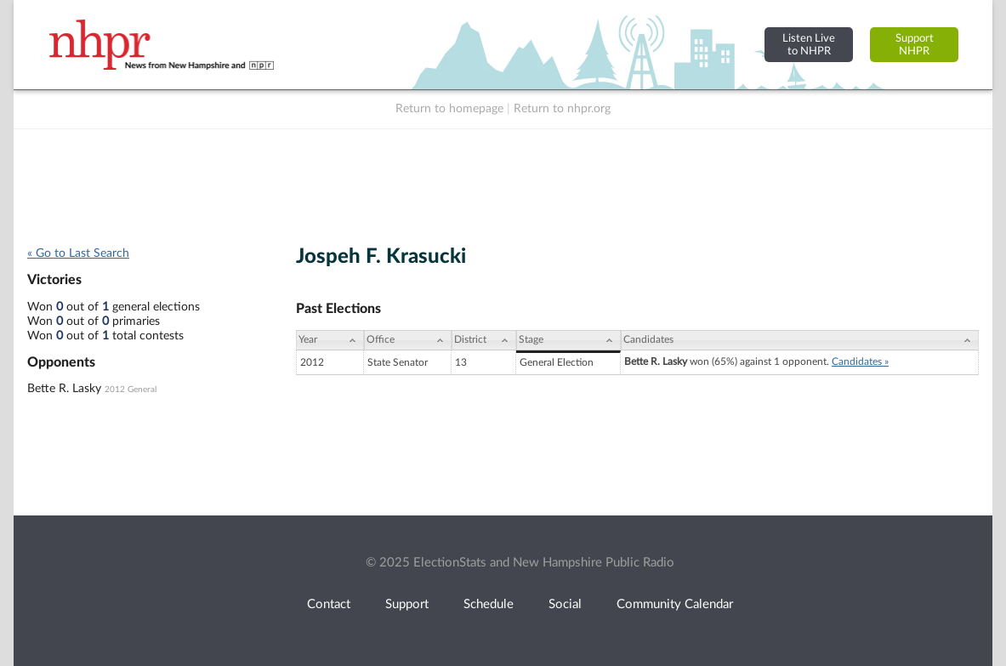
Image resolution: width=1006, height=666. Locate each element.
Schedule (488, 604)
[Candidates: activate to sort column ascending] (800, 340)
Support (407, 604)
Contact (328, 604)
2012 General (130, 389)
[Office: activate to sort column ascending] (408, 340)
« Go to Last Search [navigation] (78, 253)
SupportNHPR (914, 44)
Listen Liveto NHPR (808, 44)
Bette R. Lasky (64, 389)
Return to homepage (449, 109)
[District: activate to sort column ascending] (484, 340)
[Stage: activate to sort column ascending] (568, 340)
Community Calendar (675, 604)
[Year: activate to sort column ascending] (330, 340)
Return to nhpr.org (562, 109)
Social (565, 604)
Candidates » (860, 361)
